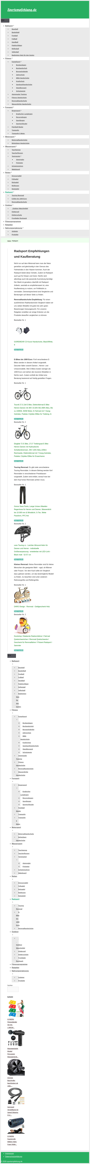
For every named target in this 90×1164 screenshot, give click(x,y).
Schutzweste (20, 91)
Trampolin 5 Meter (18, 133)
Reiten (8, 173)
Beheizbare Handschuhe (20, 143)
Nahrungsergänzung (14, 228)
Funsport (9, 107)
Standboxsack (21, 88)
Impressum (9, 1153)
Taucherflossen (17, 153)
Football (15, 36)
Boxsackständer (22, 71)
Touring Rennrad (18, 195)
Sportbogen (20, 120)
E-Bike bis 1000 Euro (19, 199)
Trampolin (15, 130)
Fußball (14, 39)
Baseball (15, 29)
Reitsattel (15, 182)
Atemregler (20, 159)
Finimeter (19, 163)
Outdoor (9, 205)
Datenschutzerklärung (13, 1156)
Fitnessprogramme (13, 221)
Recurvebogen (21, 117)
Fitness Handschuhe (19, 97)
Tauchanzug (16, 150)
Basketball (15, 32)
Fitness (9, 58)
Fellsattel (15, 179)
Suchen (9, 985)
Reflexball (15, 49)
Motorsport (10, 137)
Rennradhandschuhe (19, 101)
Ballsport (9, 26)
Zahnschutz (20, 75)
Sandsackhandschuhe (24, 84)
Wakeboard (16, 169)
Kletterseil (15, 212)
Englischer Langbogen (24, 114)
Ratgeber (9, 225)
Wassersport (11, 146)
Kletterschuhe (17, 215)
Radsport (10, 192)
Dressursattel (17, 176)
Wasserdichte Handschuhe (21, 104)
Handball (15, 42)
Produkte (15, 234)
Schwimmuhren (17, 166)
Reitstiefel (15, 189)
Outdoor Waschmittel (20, 208)
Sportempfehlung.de (22, 9)
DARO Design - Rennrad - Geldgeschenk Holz (32, 606)
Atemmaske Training (19, 94)
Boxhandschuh (21, 68)
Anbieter (15, 231)
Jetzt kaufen (18, 350)
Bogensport (17, 111)
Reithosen (15, 186)
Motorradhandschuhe (19, 140)
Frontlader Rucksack (19, 218)
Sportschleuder (21, 124)
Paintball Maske (17, 127)
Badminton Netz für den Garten (23, 55)
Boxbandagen (21, 65)
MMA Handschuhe (22, 78)
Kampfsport (17, 62)
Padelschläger (17, 45)
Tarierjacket (17, 156)
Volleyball (15, 52)
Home (9, 241)
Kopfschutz (20, 81)
